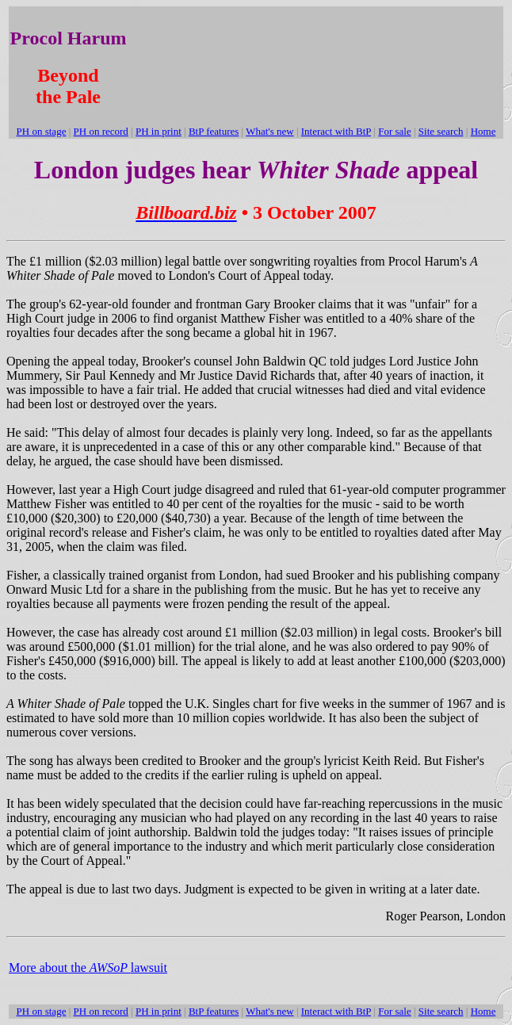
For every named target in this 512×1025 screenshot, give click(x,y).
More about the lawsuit (88, 967)
